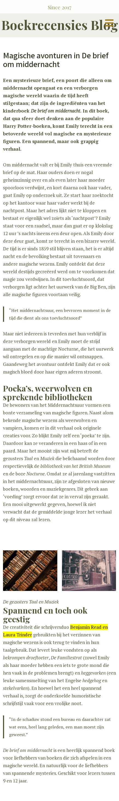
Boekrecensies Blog (59, 24)
